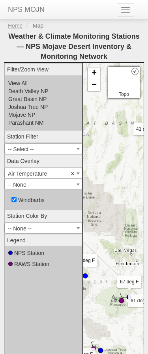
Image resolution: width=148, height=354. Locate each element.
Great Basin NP (27, 99)
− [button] (94, 85)
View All (18, 83)
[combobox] (43, 148)
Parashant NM (25, 123)
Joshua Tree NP (28, 107)
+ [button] (94, 73)
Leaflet (91, 282)
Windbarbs (28, 200)
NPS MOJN (26, 9)
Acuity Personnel (115, 344)
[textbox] (43, 149)
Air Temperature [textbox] (41, 173)
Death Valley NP (28, 91)
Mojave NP (21, 115)
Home (15, 25)
